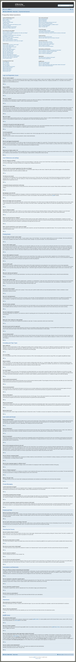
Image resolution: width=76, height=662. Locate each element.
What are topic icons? (7, 71)
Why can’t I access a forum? (8, 51)
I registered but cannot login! (8, 22)
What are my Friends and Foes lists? (45, 36)
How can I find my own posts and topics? (46, 46)
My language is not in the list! (8, 36)
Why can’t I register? (6, 21)
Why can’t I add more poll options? (9, 49)
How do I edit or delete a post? (8, 45)
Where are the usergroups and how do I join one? (48, 22)
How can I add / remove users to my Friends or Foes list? (49, 37)
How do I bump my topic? (7, 58)
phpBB (53, 195)
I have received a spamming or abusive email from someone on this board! (52, 32)
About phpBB (17, 620)
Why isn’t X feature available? (44, 63)
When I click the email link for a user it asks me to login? (13, 40)
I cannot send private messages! (44, 30)
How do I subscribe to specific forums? (46, 52)
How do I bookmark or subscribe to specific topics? (48, 51)
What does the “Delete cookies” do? (9, 27)
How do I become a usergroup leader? (46, 23)
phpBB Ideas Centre (56, 626)
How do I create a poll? (7, 48)
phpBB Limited (36, 619)
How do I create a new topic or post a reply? (11, 44)
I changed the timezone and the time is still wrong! (12, 35)
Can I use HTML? (6, 63)
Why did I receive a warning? (8, 53)
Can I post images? (6, 65)
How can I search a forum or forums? (45, 41)
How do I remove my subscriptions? (45, 53)
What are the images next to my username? (11, 37)
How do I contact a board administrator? (46, 65)
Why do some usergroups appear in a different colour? (48, 24)
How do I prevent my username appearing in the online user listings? (15, 32)
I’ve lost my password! (7, 25)
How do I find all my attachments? (45, 58)
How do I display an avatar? (8, 38)
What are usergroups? (43, 21)
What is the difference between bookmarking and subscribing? (50, 50)
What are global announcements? (9, 66)
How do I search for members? (44, 45)
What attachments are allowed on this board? (47, 57)
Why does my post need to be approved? (10, 57)
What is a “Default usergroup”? (44, 25)
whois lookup (15, 635)
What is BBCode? (6, 62)
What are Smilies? (6, 64)
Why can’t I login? (6, 23)
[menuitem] (9, 9)
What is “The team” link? (43, 26)
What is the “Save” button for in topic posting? (11, 55)
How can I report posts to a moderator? (10, 54)
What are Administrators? (43, 18)
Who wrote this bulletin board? (44, 62)
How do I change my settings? (8, 31)
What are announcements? (8, 67)
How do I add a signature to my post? (9, 46)
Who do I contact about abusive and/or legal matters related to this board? (52, 64)
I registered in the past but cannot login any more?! (12, 24)
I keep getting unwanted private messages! (46, 31)
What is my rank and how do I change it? (10, 39)
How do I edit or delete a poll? (8, 50)
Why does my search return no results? (46, 42)
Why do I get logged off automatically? (10, 26)
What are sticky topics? (7, 68)
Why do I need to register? (7, 18)
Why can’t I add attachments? (8, 52)
